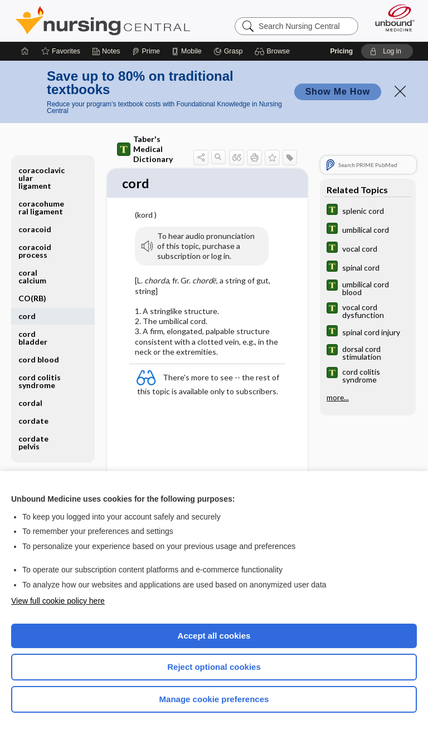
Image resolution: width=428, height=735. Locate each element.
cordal (30, 403)
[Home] (25, 51)
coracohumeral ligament (41, 207)
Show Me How (337, 91)
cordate (33, 420)
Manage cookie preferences (214, 699)
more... (338, 397)
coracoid (34, 229)
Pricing (341, 51)
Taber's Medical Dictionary (145, 149)
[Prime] (146, 51)
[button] (274, 51)
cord (27, 316)
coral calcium (32, 276)
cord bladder (32, 337)
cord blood (38, 359)
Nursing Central (103, 21)
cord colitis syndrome (39, 381)
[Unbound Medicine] (391, 18)
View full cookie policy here (58, 600)
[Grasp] (228, 51)
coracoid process (34, 250)
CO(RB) (32, 298)
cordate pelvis (33, 442)
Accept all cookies (214, 635)
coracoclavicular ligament (41, 177)
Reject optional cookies (214, 667)
